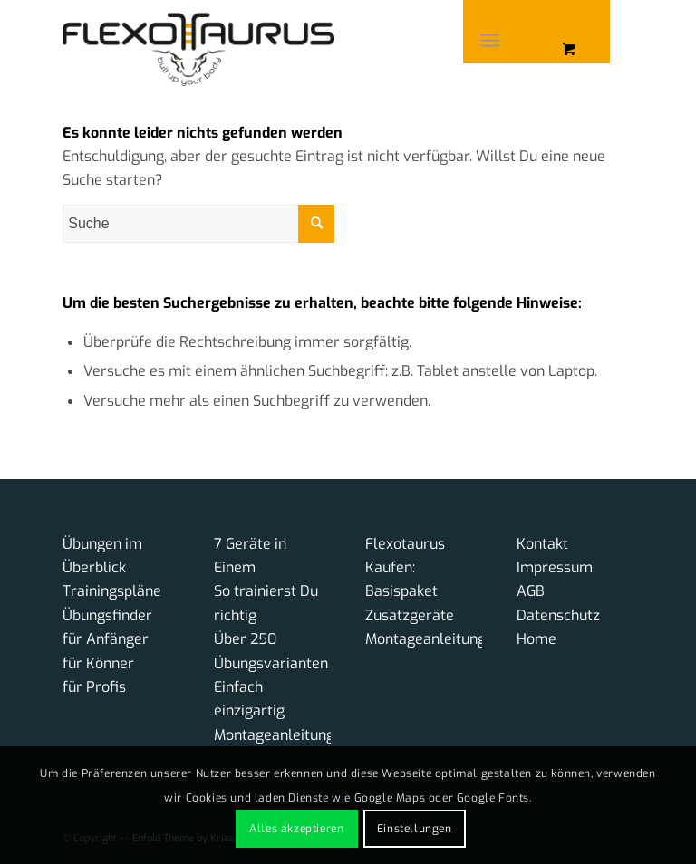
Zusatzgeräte (409, 615)
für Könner (98, 663)
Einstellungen (414, 828)
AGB (531, 590)
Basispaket (401, 590)
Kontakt (542, 543)
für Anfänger (106, 638)
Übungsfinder (107, 615)
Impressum (555, 567)
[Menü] (489, 40)
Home (536, 638)
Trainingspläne (112, 590)
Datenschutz (558, 615)
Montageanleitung (274, 734)
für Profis (94, 686)
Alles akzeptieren (296, 828)
